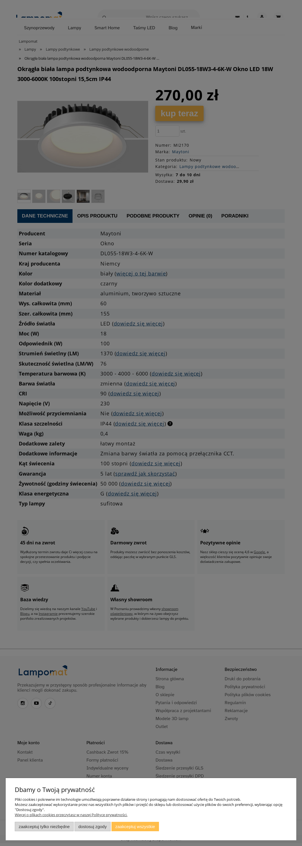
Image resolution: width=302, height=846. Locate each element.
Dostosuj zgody (92, 826)
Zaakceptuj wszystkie (135, 826)
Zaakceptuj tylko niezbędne (44, 826)
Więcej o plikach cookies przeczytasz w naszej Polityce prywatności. (71, 814)
